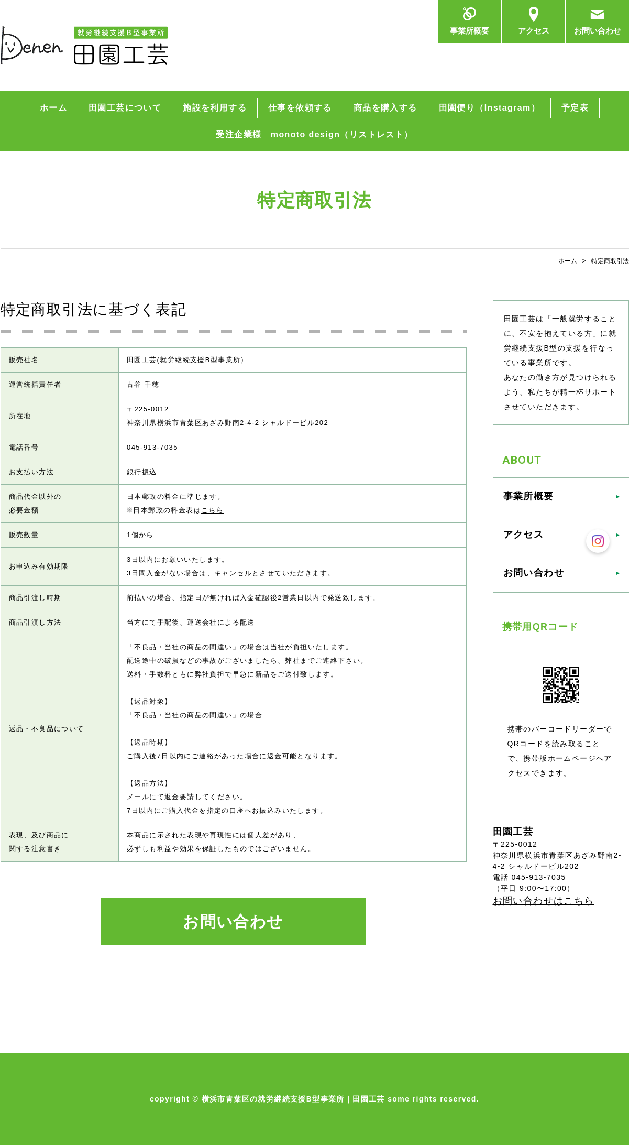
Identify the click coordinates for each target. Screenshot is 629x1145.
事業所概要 (469, 31)
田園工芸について (125, 107)
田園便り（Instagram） (489, 107)
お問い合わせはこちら (543, 901)
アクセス (533, 31)
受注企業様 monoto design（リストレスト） (314, 134)
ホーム (53, 107)
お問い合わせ (597, 31)
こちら (212, 510)
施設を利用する (215, 107)
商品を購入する (385, 107)
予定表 (575, 107)
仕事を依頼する (300, 107)
